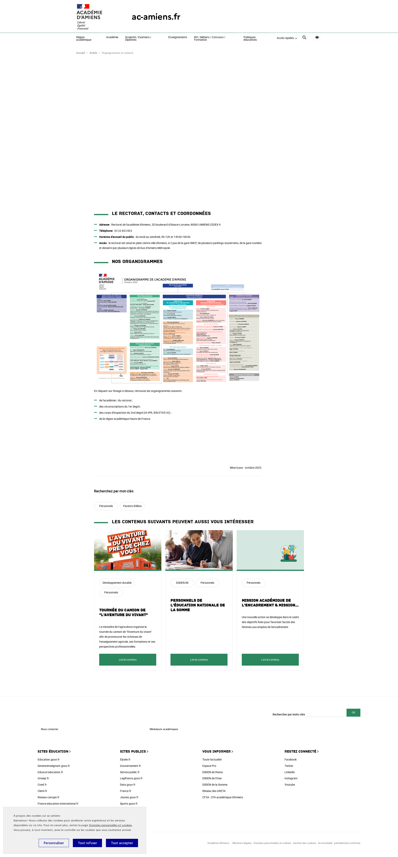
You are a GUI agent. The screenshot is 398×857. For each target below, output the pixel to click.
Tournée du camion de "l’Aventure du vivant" (123, 611)
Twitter (289, 764)
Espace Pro (209, 764)
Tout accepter (122, 843)
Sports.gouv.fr (129, 802)
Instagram (291, 777)
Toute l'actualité (212, 758)
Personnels (106, 504)
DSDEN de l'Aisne (212, 771)
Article (93, 51)
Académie (112, 37)
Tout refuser (87, 843)
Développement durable (117, 581)
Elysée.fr (125, 758)
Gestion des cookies (304, 841)
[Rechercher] (304, 38)
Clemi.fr (42, 789)
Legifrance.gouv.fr (131, 777)
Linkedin (290, 771)
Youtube (290, 783)
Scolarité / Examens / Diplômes (138, 38)
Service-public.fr (130, 771)
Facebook (291, 758)
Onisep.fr (43, 777)
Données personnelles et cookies (110, 825)
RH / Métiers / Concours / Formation (209, 38)
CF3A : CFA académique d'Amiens (222, 796)
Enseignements (177, 37)
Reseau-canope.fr (48, 796)
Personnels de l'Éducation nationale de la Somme (197, 604)
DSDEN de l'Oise (212, 777)
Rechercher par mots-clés (289, 713)
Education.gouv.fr (49, 758)
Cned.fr (42, 783)
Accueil (80, 51)
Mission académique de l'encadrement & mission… (270, 601)
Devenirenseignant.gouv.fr (54, 764)
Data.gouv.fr (127, 783)
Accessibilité (317, 37)
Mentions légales (242, 841)
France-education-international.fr (58, 802)
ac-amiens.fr (156, 16)
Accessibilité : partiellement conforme (339, 841)
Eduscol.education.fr (50, 771)
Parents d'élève (132, 504)
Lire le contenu (128, 658)
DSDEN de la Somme (214, 783)
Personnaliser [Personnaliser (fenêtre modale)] (54, 843)
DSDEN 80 (182, 581)
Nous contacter (49, 727)
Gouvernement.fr (130, 764)
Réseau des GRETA (214, 789)
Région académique (83, 38)
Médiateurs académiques (164, 727)
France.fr (125, 789)
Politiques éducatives (250, 38)
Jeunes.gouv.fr (129, 796)
